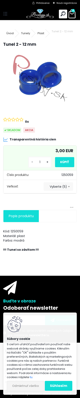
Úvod (10, 33)
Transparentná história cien (29, 139)
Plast (41, 33)
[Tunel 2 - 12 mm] (40, 78)
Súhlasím (58, 385)
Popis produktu (21, 216)
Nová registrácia (67, 3)
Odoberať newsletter (30, 307)
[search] (63, 14)
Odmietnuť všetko (25, 386)
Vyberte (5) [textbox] (58, 186)
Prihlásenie (42, 3)
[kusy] (40, 162)
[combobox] (58, 186)
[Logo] (40, 14)
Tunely (25, 33)
